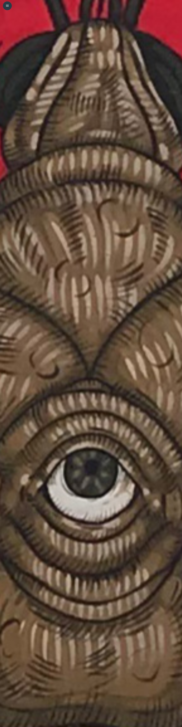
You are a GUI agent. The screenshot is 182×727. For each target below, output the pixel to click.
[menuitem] (6, 5)
